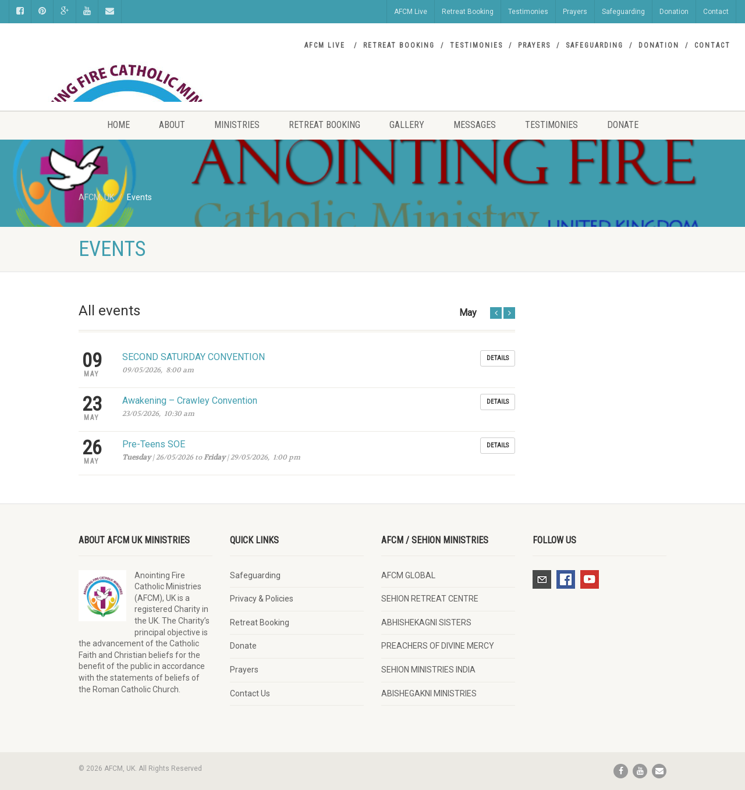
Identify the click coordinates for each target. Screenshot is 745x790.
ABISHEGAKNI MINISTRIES (429, 693)
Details (498, 358)
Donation (674, 12)
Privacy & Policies (261, 598)
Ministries (237, 124)
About (172, 124)
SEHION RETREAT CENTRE (429, 598)
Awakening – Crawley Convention (189, 400)
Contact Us (250, 693)
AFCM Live (410, 12)
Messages (474, 124)
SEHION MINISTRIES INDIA (428, 669)
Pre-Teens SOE (153, 444)
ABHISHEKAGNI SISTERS (426, 622)
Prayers (575, 12)
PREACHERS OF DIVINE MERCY (437, 645)
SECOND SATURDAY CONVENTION (193, 356)
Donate (622, 124)
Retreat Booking (468, 12)
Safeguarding (623, 12)
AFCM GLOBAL (408, 575)
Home (118, 124)
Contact (716, 12)
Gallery (406, 124)
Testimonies (528, 12)
